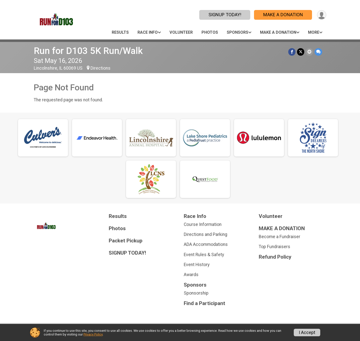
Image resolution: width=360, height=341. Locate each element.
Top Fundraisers (274, 246)
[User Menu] (321, 14)
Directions (100, 68)
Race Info (148, 32)
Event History (197, 264)
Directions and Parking (205, 234)
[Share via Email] (309, 51)
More (313, 32)
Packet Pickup (125, 241)
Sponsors (237, 32)
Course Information (203, 224)
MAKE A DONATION (283, 14)
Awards (191, 274)
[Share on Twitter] (300, 51)
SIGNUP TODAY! (224, 14)
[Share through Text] (318, 51)
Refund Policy (275, 257)
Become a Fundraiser (279, 236)
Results (120, 32)
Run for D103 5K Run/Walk (88, 50)
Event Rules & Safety (204, 254)
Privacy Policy (93, 334)
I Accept (307, 332)
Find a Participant (204, 303)
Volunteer (181, 32)
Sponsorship (196, 293)
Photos (210, 32)
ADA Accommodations (206, 244)
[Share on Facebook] (292, 51)
